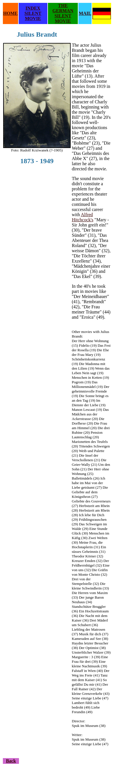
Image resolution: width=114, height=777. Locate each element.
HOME (10, 13)
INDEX (33, 8)
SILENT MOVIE (32, 16)
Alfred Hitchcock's (82, 217)
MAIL (85, 13)
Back (11, 760)
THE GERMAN (63, 8)
